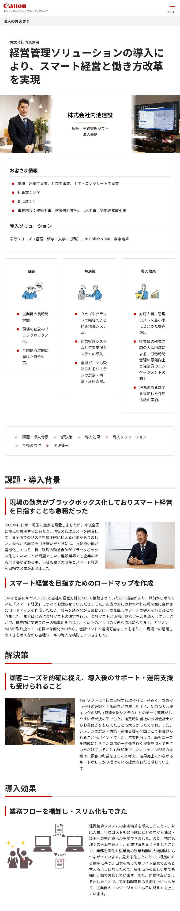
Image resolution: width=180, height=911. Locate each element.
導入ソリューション (129, 437)
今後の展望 (31, 445)
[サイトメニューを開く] (172, 8)
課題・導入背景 (35, 437)
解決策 (66, 437)
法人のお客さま (17, 21)
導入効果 (92, 437)
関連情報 (61, 445)
